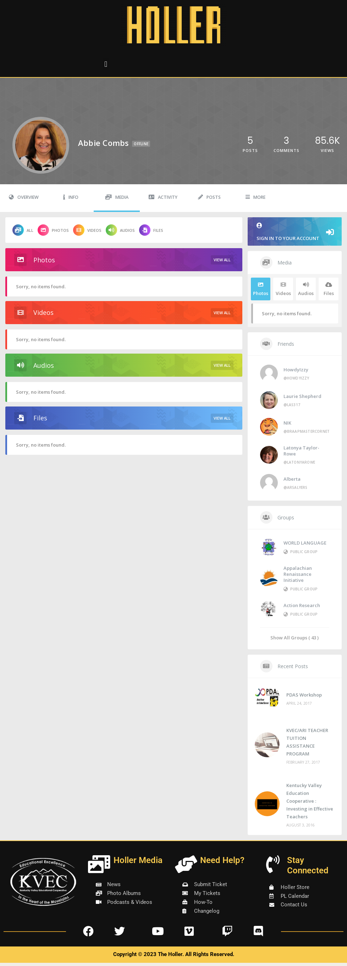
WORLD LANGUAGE (304, 543)
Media (116, 197)
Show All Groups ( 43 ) (294, 637)
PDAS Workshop (304, 695)
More (255, 197)
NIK (287, 423)
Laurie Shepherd (302, 396)
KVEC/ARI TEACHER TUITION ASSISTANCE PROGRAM (307, 742)
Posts (209, 197)
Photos (53, 230)
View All (222, 259)
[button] (106, 64)
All (22, 230)
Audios (120, 230)
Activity (163, 197)
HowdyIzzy (295, 369)
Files (151, 230)
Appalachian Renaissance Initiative (297, 574)
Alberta (292, 479)
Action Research (301, 605)
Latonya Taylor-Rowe (301, 450)
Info (70, 197)
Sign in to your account (295, 232)
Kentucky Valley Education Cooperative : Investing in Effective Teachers (309, 801)
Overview (24, 197)
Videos (87, 230)
